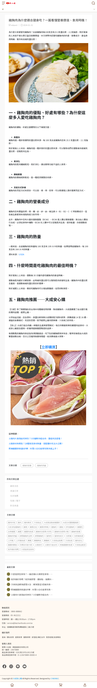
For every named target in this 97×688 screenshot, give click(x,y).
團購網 (46, 540)
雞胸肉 (54, 527)
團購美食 (37, 540)
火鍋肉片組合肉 (51, 544)
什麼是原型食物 (27, 549)
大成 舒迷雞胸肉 (14, 527)
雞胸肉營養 (26, 465)
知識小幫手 (15, 500)
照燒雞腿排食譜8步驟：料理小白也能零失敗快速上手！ (33, 448)
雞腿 (19, 531)
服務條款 (26, 637)
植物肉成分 (58, 536)
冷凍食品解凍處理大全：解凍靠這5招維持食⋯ (30, 584)
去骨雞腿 (11, 531)
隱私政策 (10, 637)
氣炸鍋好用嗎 (13, 549)
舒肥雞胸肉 (39, 536)
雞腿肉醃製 (12, 544)
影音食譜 (14, 505)
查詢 (3, 637)
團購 (29, 540)
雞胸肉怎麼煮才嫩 (61, 531)
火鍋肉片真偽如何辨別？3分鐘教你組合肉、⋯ (30, 594)
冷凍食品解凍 (80, 544)
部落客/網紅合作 (38, 637)
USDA (21, 254)
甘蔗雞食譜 (78, 536)
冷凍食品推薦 (57, 540)
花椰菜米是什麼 (26, 544)
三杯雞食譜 (20, 540)
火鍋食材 (38, 544)
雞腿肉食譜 (28, 531)
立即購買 (48, 346)
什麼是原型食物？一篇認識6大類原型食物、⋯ (30, 574)
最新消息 (14, 485)
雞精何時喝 (44, 527)
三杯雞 (10, 540)
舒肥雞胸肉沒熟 (26, 536)
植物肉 (49, 536)
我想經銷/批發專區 (53, 637)
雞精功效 (33, 527)
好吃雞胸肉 (70, 527)
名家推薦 (14, 495)
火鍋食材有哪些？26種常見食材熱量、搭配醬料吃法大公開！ (36, 443)
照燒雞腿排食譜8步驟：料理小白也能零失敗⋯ (30, 589)
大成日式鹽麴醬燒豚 (70, 522)
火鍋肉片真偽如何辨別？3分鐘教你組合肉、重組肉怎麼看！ (35, 438)
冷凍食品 (37, 522)
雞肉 (19, 522)
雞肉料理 (11, 522)
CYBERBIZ (55, 678)
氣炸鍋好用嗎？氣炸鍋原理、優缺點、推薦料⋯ (30, 579)
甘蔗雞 (68, 536)
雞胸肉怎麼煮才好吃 (44, 531)
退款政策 (18, 637)
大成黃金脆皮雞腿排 (52, 522)
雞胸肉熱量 (41, 465)
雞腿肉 (80, 527)
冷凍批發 (68, 540)
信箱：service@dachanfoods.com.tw (17, 623)
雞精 (25, 527)
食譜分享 (14, 490)
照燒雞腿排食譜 (66, 544)
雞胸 (61, 527)
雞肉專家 (27, 522)
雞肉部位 (78, 540)
